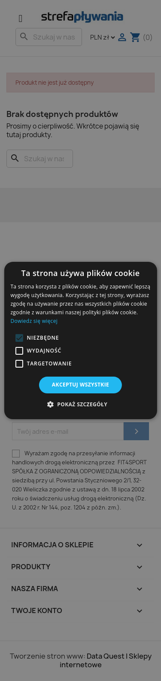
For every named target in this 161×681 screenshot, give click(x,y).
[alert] (80, 340)
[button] (18, 338)
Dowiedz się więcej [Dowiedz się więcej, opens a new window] (34, 321)
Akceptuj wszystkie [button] (80, 384)
